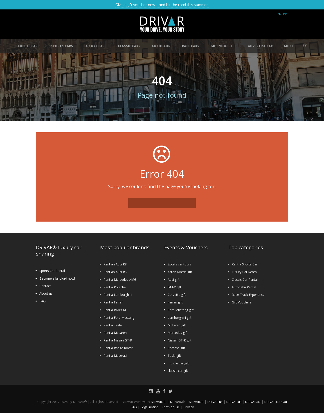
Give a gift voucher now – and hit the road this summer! (162, 4)
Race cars (190, 46)
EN (279, 14)
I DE (284, 14)
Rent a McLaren (115, 332)
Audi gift (174, 279)
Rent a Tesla (113, 325)
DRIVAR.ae (253, 402)
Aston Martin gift (180, 272)
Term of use (171, 407)
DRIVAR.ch (177, 402)
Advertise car (260, 46)
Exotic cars (29, 46)
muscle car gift (178, 363)
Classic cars (129, 46)
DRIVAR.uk (233, 402)
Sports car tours (179, 264)
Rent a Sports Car (244, 264)
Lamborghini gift (179, 317)
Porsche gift (176, 348)
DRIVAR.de (158, 402)
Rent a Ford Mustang (119, 317)
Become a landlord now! (57, 278)
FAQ (42, 301)
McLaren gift (177, 325)
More (289, 46)
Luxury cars (95, 46)
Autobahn (161, 46)
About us (45, 293)
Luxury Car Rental (244, 272)
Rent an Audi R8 (115, 264)
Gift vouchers (224, 46)
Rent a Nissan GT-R (118, 340)
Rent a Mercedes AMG (120, 279)
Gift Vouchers (241, 302)
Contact (45, 286)
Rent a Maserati (115, 355)
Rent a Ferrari (113, 302)
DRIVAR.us (215, 402)
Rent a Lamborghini (118, 294)
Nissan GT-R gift (179, 340)
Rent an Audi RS (115, 272)
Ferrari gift (175, 302)
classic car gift (178, 370)
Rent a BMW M (115, 310)
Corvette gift (177, 294)
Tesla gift (174, 355)
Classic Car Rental (245, 279)
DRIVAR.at (196, 402)
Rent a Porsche (115, 287)
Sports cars (62, 46)
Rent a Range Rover (118, 348)
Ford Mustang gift (181, 310)
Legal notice (149, 407)
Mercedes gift (178, 332)
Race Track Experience (248, 294)
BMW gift (174, 287)
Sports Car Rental (52, 271)
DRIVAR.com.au (275, 402)
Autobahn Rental (244, 287)
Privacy (188, 407)
